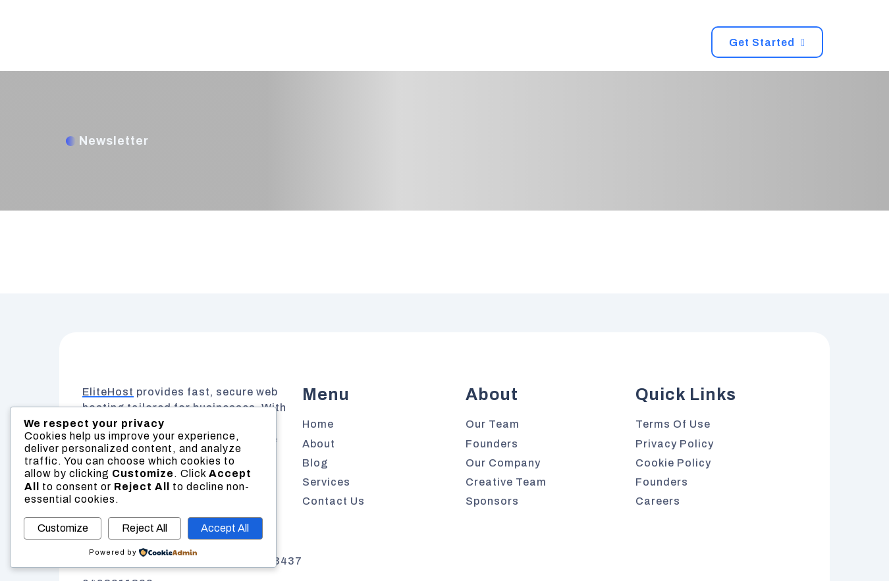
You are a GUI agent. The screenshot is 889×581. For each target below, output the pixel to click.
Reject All (144, 528)
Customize (63, 528)
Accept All (225, 528)
